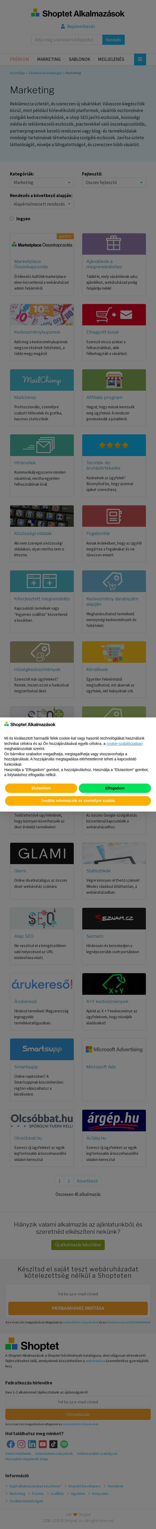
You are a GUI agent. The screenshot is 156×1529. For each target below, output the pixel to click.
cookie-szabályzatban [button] (125, 743)
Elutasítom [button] (41, 788)
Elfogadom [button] (114, 788)
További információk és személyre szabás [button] (78, 801)
